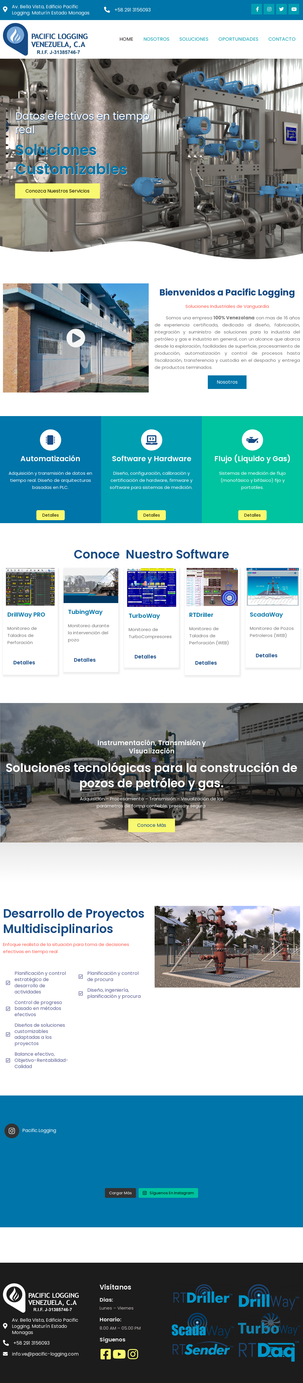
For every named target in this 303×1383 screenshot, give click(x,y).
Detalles (24, 662)
